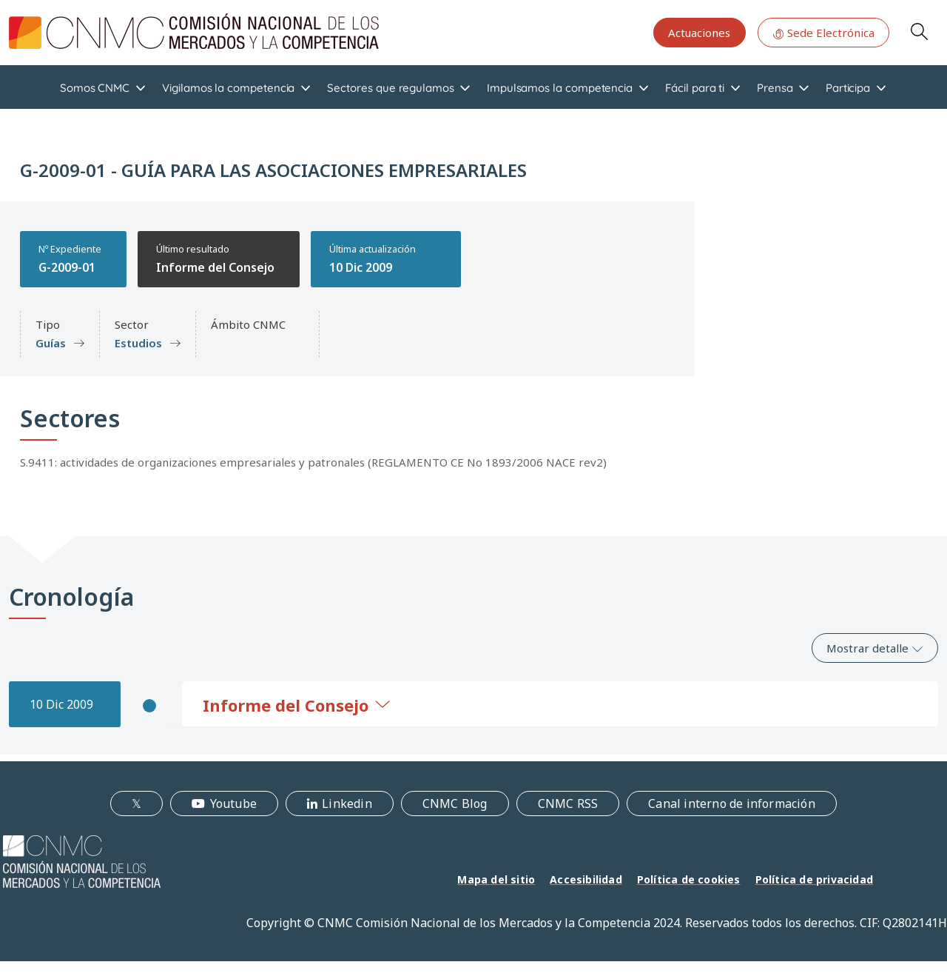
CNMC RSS (568, 803)
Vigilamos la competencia (228, 88)
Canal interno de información (731, 803)
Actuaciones (699, 32)
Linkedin (347, 803)
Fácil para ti (694, 88)
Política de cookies (689, 879)
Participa (848, 88)
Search (918, 31)
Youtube (233, 803)
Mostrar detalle (874, 648)
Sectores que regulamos (390, 88)
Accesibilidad (586, 879)
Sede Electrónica (823, 32)
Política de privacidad (814, 879)
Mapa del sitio (496, 879)
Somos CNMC (94, 88)
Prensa (775, 88)
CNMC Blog (455, 803)
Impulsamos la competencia (560, 88)
